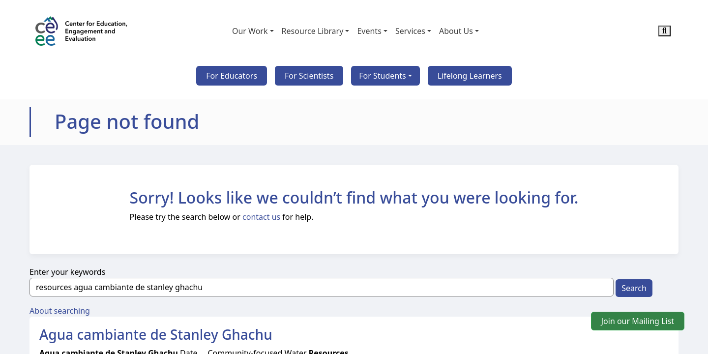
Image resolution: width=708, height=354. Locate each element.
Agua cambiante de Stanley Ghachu (155, 334)
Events (369, 31)
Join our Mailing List (637, 321)
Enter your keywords (67, 271)
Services (410, 31)
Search (634, 288)
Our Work (250, 31)
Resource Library (313, 31)
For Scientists (309, 75)
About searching (60, 310)
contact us (261, 216)
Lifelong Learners (470, 75)
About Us (456, 31)
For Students (382, 75)
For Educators (231, 75)
